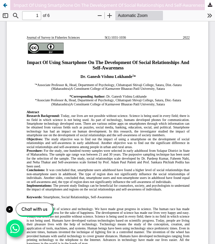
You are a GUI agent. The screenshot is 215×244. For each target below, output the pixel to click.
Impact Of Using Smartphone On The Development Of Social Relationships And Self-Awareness (109, 5)
